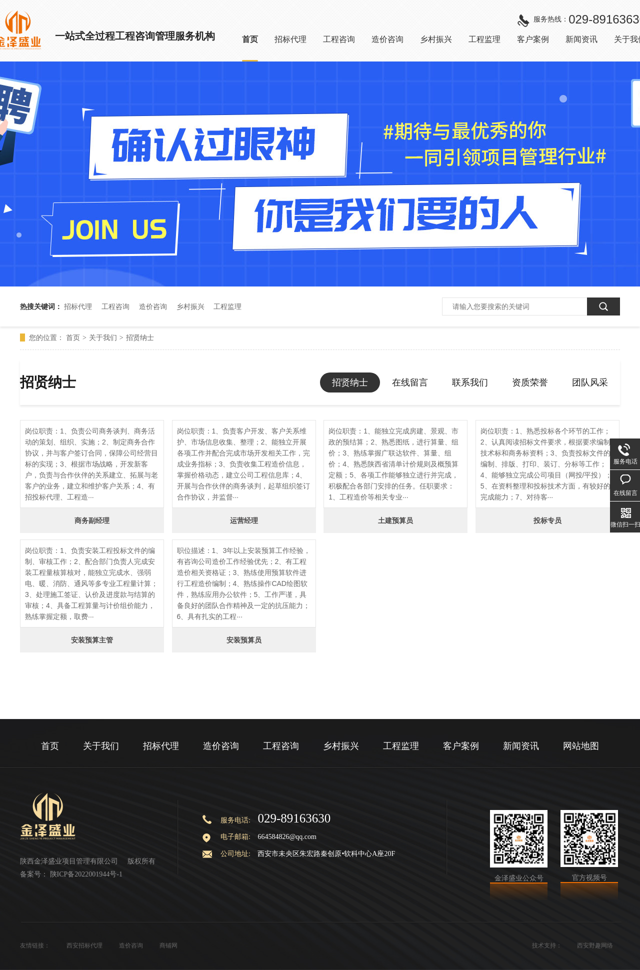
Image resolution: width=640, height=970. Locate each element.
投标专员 (548, 520)
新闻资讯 (521, 746)
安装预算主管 (92, 640)
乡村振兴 (190, 306)
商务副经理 (92, 520)
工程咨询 (116, 306)
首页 (73, 338)
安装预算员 (244, 640)
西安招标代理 (84, 945)
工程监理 (228, 306)
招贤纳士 (140, 338)
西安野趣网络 (595, 945)
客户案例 (461, 746)
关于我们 (103, 338)
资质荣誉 (530, 383)
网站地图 (581, 746)
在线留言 (410, 383)
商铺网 (169, 945)
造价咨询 (153, 306)
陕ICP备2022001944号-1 (86, 874)
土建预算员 (395, 520)
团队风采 (590, 383)
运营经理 (244, 520)
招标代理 (78, 306)
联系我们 (470, 383)
